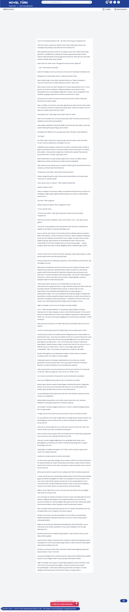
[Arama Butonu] (90, 2)
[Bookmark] (106, 9)
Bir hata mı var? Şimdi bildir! (64, 601)
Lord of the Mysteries (26, 6)
